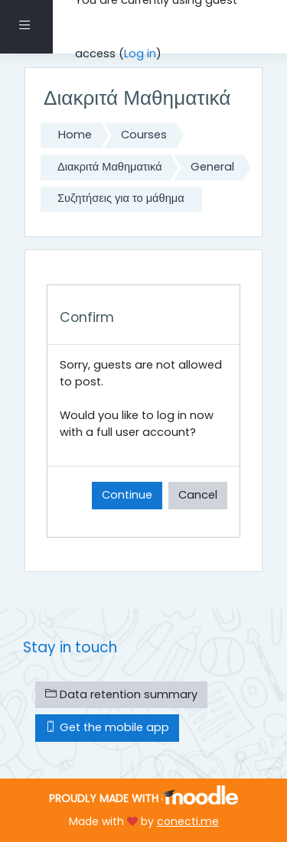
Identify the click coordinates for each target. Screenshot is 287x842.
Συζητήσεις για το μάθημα (120, 198)
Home (75, 134)
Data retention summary (121, 694)
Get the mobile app (107, 727)
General (212, 166)
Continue (127, 494)
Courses (144, 134)
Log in (140, 53)
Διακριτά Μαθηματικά (109, 166)
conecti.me (188, 821)
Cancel (197, 494)
